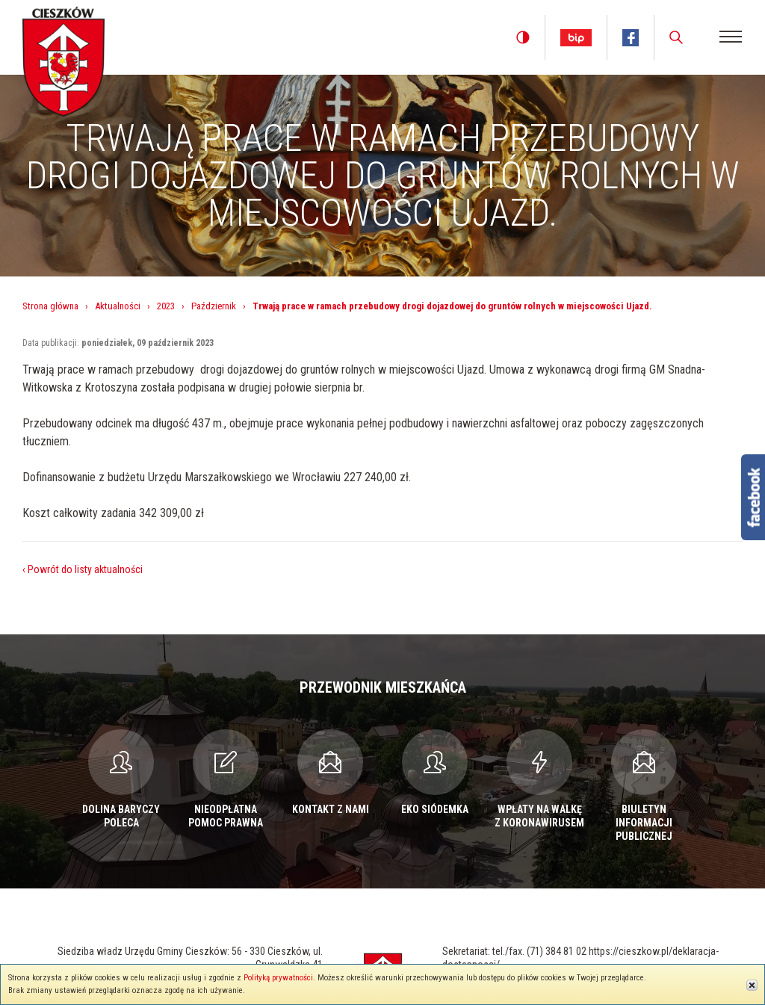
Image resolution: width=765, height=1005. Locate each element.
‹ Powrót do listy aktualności (82, 569)
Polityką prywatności (278, 978)
